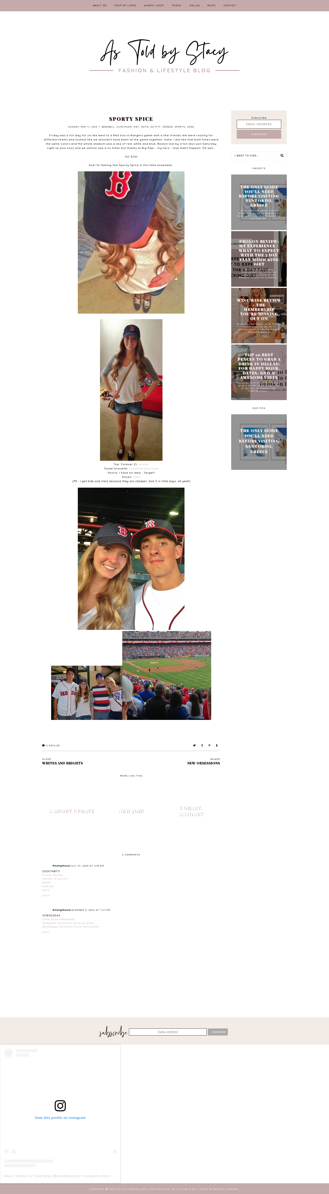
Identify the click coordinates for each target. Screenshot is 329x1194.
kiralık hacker (52, 875)
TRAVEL (177, 5)
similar (143, 464)
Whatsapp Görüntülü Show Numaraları (71, 926)
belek (46, 882)
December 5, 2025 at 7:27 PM (90, 910)
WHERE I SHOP (154, 5)
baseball (108, 126)
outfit (155, 126)
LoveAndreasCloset (143, 468)
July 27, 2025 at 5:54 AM (87, 865)
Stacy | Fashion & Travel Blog (27, 1176)
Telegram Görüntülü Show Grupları (68, 923)
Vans (136, 477)
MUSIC (211, 5)
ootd (145, 126)
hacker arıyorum (55, 878)
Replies (51, 745)
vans (190, 126)
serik (46, 889)
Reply (46, 895)
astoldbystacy (67, 1176)
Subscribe (259, 117)
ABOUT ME (100, 5)
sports (180, 126)
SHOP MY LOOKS (125, 5)
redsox (168, 126)
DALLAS (195, 5)
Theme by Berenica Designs (219, 1189)
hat (136, 126)
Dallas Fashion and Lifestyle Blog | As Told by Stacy (156, 1189)
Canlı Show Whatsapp (58, 919)
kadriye (48, 886)
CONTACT (230, 5)
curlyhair (124, 126)
